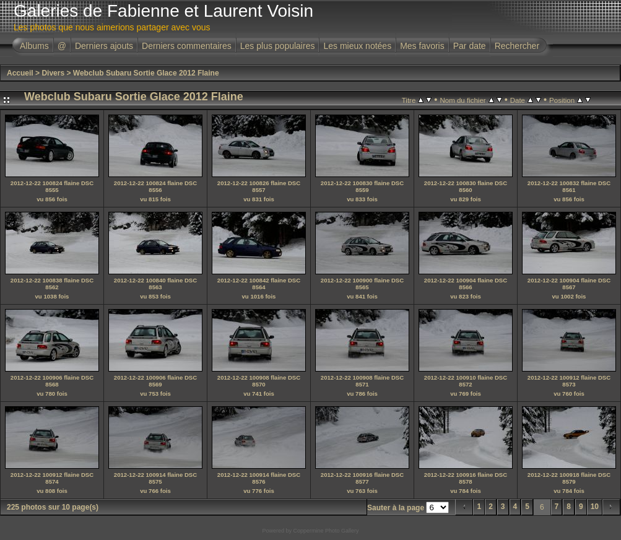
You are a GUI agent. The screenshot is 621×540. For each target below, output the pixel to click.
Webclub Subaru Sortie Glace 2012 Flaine (146, 73)
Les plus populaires (277, 46)
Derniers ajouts (104, 46)
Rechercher (517, 46)
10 (595, 506)
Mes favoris (422, 46)
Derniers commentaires (187, 46)
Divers (52, 73)
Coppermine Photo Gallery (325, 531)
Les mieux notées (357, 46)
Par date (469, 46)
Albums (34, 46)
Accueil (20, 73)
